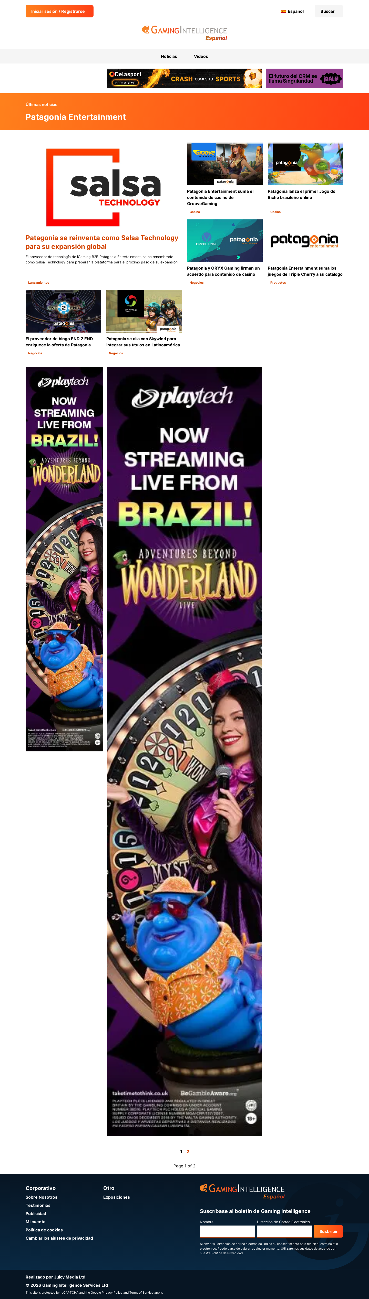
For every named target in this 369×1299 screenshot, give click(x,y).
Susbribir (329, 1231)
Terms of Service (141, 1292)
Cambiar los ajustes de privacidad (59, 1238)
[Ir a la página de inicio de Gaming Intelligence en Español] (184, 33)
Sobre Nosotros (41, 1197)
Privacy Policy (112, 1292)
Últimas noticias (41, 104)
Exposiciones (116, 1197)
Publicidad (36, 1213)
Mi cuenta (35, 1221)
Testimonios (38, 1205)
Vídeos (201, 56)
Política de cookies (44, 1229)
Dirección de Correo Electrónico (283, 1222)
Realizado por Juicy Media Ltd (55, 1277)
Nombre (206, 1222)
